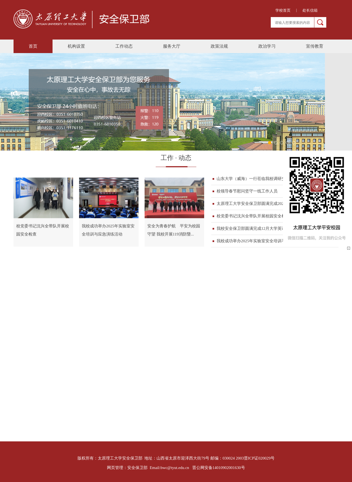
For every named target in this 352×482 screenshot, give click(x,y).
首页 (33, 46)
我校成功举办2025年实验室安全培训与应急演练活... (263, 241)
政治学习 (267, 46)
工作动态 (124, 46)
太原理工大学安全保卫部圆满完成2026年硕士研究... (263, 204)
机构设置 (76, 46)
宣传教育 (314, 46)
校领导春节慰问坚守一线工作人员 (247, 192)
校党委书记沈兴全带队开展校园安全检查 (253, 216)
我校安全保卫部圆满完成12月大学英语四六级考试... (263, 229)
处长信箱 (310, 10)
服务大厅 (171, 46)
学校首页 (283, 10)
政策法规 (219, 46)
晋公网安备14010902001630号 (218, 467)
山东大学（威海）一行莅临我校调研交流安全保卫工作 (265, 179)
